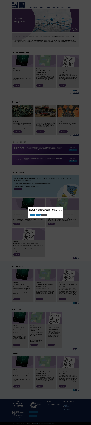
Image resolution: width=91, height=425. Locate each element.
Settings (45, 214)
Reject (39, 214)
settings (60, 210)
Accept (32, 214)
